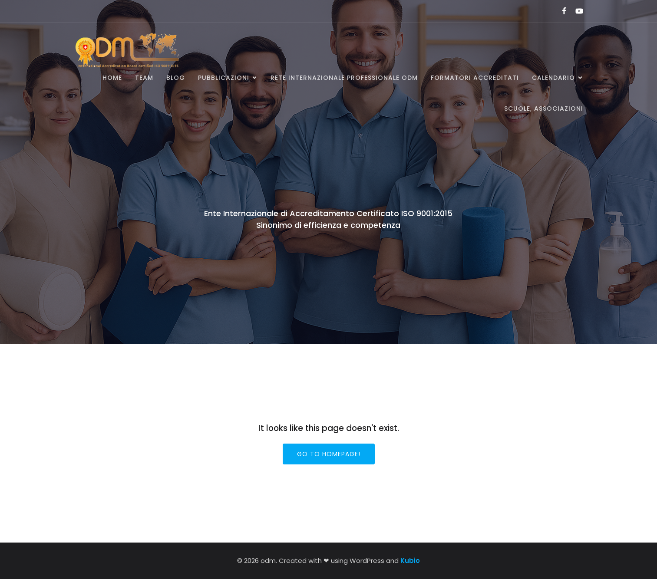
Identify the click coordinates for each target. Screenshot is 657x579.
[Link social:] (560, 11)
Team (144, 77)
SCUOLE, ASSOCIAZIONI (543, 108)
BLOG (175, 77)
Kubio (410, 560)
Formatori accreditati (475, 77)
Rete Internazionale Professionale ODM (344, 77)
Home (112, 77)
